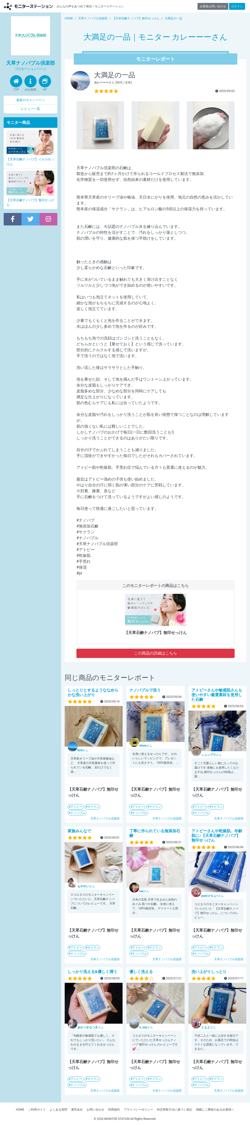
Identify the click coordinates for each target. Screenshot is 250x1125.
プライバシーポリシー (138, 1109)
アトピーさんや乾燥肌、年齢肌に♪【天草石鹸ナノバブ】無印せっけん (216, 836)
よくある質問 (58, 1109)
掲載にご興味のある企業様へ (215, 1109)
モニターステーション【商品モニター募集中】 (28, 6)
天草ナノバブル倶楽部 (105, 818)
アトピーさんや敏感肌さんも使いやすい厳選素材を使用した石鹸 (216, 695)
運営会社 (77, 1109)
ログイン (237, 6)
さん (82, 750)
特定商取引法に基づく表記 (174, 1109)
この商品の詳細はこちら (155, 653)
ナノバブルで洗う (145, 690)
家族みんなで (79, 831)
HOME (20, 1109)
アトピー (76, 807)
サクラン (93, 807)
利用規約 (114, 1109)
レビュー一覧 (30, 109)
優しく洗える (141, 971)
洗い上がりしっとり (209, 971)
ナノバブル (78, 813)
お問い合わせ (95, 1109)
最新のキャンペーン (30, 100)
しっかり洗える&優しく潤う (92, 971)
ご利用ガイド (37, 1109)
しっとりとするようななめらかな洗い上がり (93, 692)
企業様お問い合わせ (213, 6)
